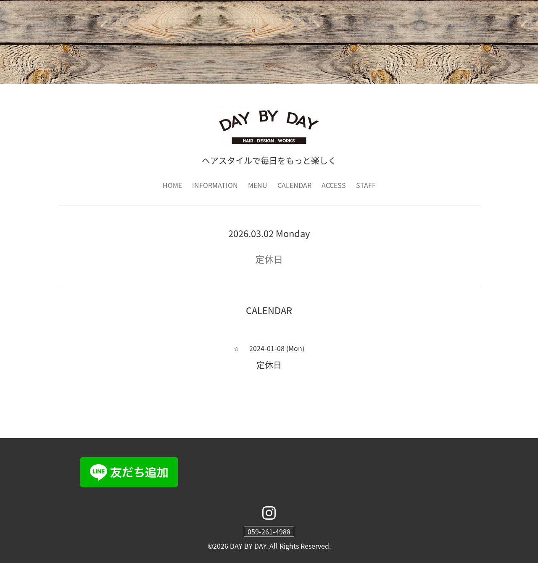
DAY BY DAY (248, 546)
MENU (257, 185)
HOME (172, 185)
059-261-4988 (269, 531)
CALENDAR (294, 185)
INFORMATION (215, 185)
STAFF (366, 185)
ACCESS (334, 185)
